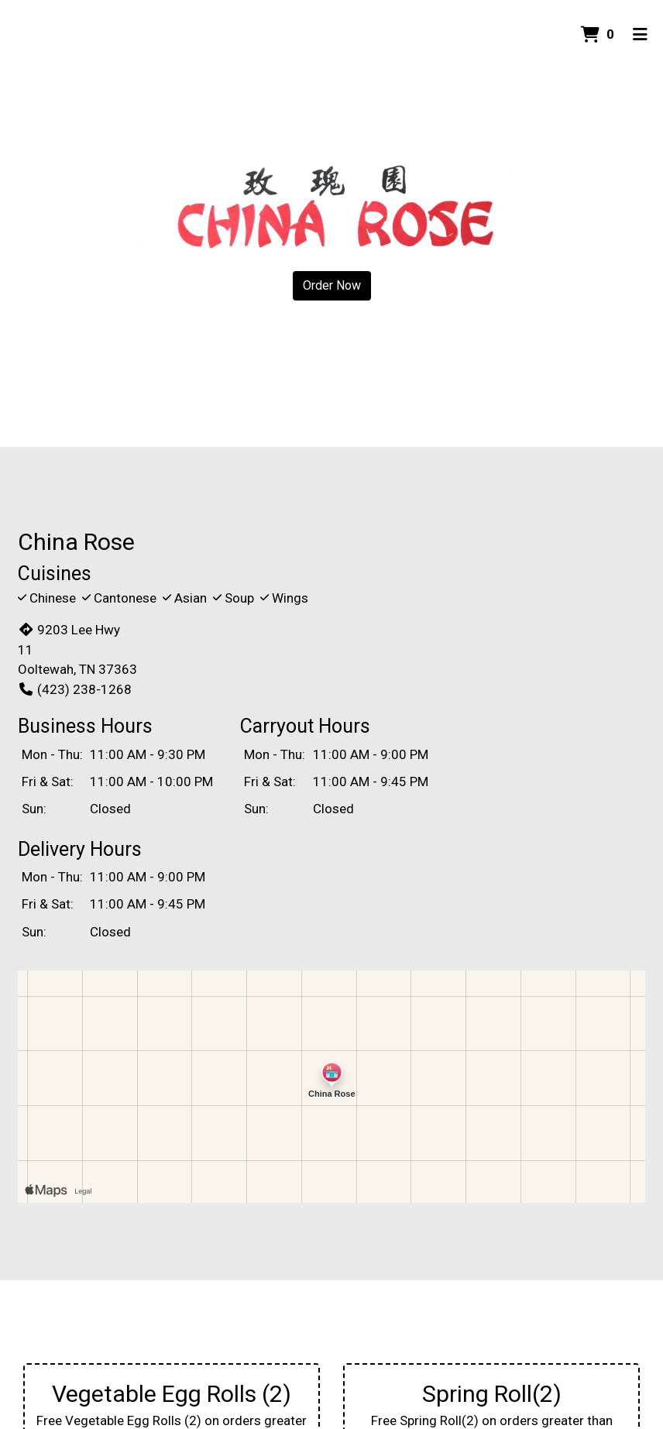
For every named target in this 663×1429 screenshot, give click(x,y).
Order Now (332, 285)
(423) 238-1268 (75, 689)
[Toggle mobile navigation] (640, 35)
